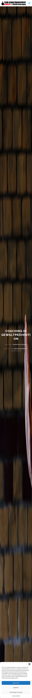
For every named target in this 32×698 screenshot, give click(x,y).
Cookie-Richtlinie (16, 696)
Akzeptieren (16, 683)
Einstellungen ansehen (16, 692)
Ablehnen (16, 687)
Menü (29, 3)
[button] (29, 664)
